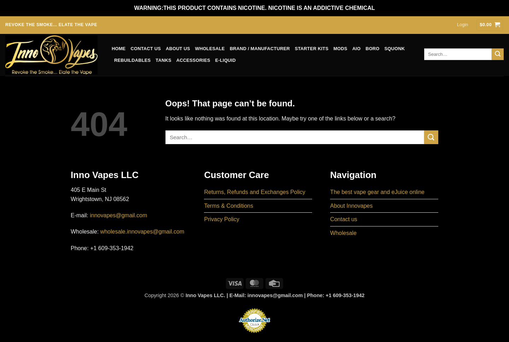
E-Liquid (225, 60)
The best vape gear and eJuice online (377, 192)
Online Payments (254, 335)
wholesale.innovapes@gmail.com (142, 232)
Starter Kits (311, 48)
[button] (462, 24)
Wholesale (210, 48)
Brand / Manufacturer (260, 48)
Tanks (163, 60)
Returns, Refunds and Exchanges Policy (254, 192)
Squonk (395, 48)
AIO (356, 48)
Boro (372, 48)
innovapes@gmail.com (118, 215)
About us (178, 48)
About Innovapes (351, 206)
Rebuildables (132, 60)
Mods (340, 48)
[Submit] (498, 54)
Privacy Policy (221, 219)
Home (118, 48)
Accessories (193, 60)
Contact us (145, 48)
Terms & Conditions (228, 206)
